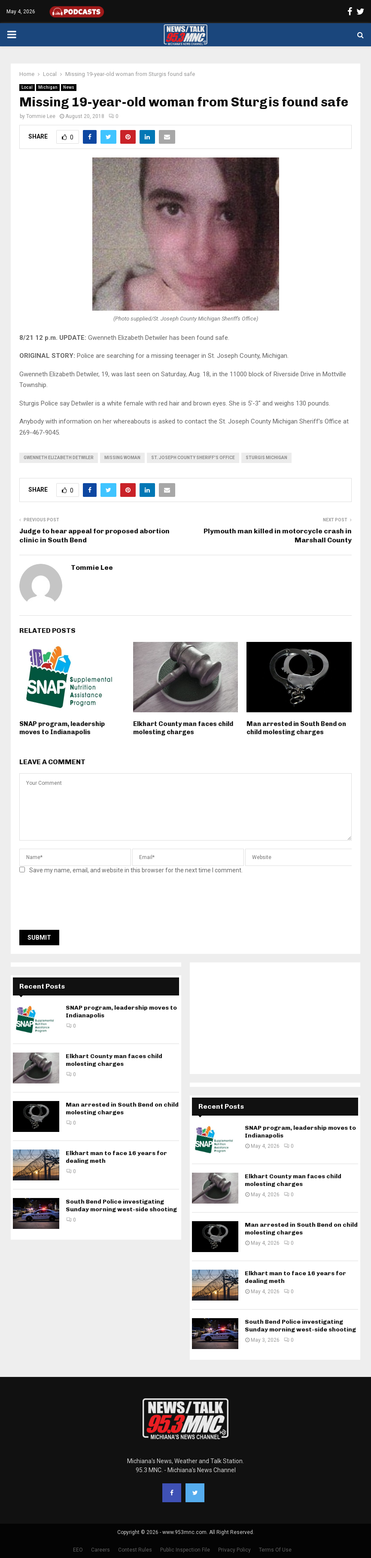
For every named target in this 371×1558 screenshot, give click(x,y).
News (68, 87)
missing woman (122, 457)
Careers (100, 1550)
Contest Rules (135, 1550)
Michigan (48, 87)
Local (27, 87)
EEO (78, 1550)
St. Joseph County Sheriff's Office (193, 457)
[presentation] (84, 904)
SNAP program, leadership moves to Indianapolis (62, 728)
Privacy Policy (234, 1550)
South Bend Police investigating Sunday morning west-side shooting (121, 1205)
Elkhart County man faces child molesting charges (183, 728)
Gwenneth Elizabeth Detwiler (59, 457)
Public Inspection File (185, 1550)
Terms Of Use (275, 1550)
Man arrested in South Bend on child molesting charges (296, 728)
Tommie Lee (40, 116)
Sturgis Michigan (266, 457)
